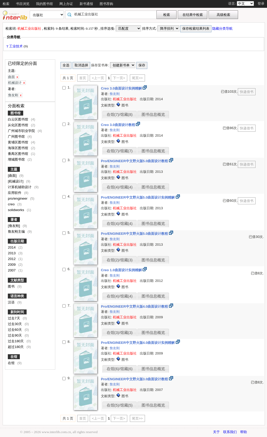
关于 (216, 432)
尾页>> (137, 78)
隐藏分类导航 (222, 28)
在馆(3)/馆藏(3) (120, 333)
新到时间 (17, 312)
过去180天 (16, 341)
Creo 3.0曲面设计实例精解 (122, 88)
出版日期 (17, 241)
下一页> (119, 78)
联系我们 (230, 432)
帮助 (243, 432)
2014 (12, 247)
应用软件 (15, 193)
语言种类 (17, 296)
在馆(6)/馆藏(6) (120, 369)
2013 (12, 253)
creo (12, 204)
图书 (12, 286)
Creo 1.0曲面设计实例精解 (122, 270)
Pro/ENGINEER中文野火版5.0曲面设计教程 (135, 161)
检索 (6, 4)
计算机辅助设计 (20, 187)
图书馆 (15, 113)
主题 (13, 169)
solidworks (16, 210)
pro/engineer (18, 198)
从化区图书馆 (18, 125)
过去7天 (14, 318)
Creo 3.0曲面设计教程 (118, 125)
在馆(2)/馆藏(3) (120, 260)
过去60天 (15, 330)
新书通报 (86, 4)
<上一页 (98, 78)
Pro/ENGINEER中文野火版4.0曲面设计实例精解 (138, 343)
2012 (12, 259)
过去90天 (15, 335)
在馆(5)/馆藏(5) (120, 405)
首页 (82, 78)
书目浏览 (22, 4)
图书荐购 (106, 4)
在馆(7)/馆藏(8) (120, 114)
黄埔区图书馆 (18, 142)
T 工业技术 (15, 46)
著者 (13, 219)
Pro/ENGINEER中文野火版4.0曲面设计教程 (135, 306)
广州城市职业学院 (22, 131)
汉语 (12, 302)
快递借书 (246, 92)
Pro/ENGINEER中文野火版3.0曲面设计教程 (135, 379)
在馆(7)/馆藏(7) (120, 151)
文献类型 (17, 280)
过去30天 (15, 324)
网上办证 (66, 4)
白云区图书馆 (18, 119)
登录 (261, 3)
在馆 (13, 357)
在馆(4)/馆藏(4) (120, 187)
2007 (12, 270)
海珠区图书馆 (18, 148)
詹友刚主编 (17, 231)
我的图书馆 (44, 4)
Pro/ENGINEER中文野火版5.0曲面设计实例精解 (138, 197)
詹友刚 (115, 94)
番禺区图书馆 (18, 154)
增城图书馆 (17, 159)
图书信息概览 (153, 114)
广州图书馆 (17, 136)
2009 (12, 265)
